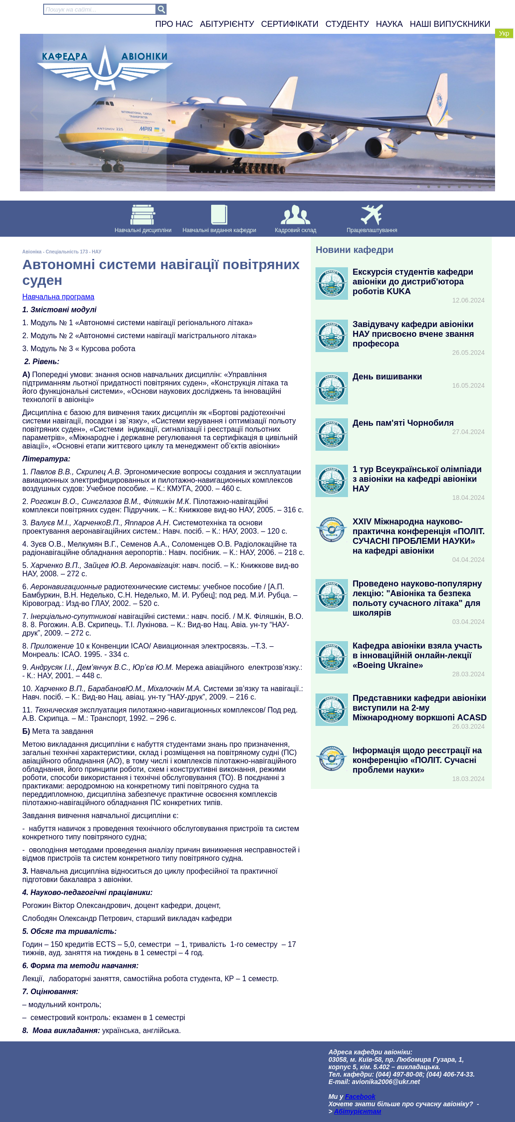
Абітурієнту (227, 24)
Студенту (347, 24)
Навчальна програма (58, 297)
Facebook (360, 1096)
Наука (389, 24)
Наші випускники (450, 24)
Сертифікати (290, 24)
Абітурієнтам (357, 1111)
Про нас (174, 24)
